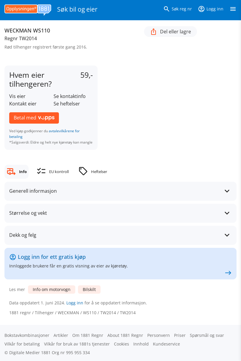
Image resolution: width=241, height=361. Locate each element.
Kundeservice (166, 344)
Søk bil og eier (77, 9)
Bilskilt (89, 289)
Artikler (61, 335)
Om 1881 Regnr (87, 335)
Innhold (141, 344)
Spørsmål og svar (207, 335)
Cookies (121, 344)
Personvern (158, 335)
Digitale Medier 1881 (30, 352)
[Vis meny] (233, 10)
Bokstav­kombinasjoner (26, 335)
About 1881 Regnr (125, 335)
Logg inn (74, 303)
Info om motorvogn (52, 289)
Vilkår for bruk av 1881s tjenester (77, 344)
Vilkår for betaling (22, 344)
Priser (180, 335)
